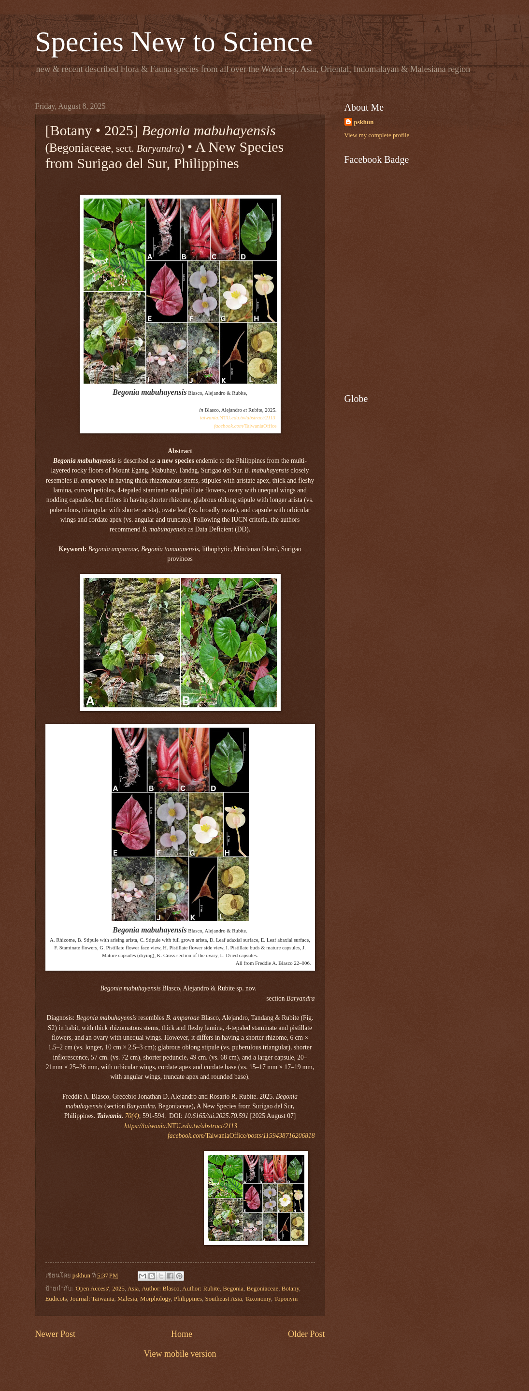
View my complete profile (377, 135)
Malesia (127, 1298)
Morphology (155, 1298)
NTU (237, 417)
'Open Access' (91, 1288)
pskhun (364, 122)
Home (181, 1334)
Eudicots (56, 1298)
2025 (118, 1288)
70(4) (132, 1115)
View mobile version (179, 1354)
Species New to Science (174, 41)
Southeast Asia (223, 1298)
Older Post (306, 1334)
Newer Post (55, 1334)
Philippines (188, 1298)
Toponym (286, 1298)
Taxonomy (258, 1298)
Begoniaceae (263, 1288)
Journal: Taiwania (92, 1298)
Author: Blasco (160, 1288)
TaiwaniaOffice (245, 426)
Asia (133, 1288)
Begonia (233, 1288)
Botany (290, 1288)
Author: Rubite (201, 1288)
